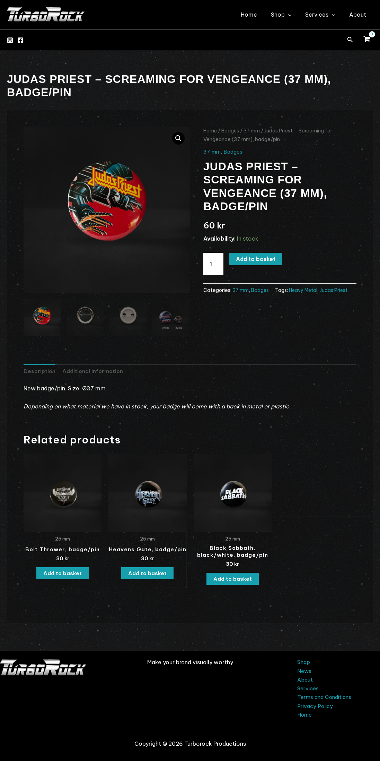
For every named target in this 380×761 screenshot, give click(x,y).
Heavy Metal (304, 290)
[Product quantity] (213, 264)
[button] (350, 39)
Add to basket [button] (62, 574)
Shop (288, 14)
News (301, 668)
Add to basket (255, 259)
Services (324, 14)
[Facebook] (20, 40)
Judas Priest (336, 290)
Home (258, 14)
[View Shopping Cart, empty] (366, 40)
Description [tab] (40, 371)
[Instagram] (10, 40)
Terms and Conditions (323, 696)
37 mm (253, 130)
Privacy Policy (313, 705)
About (359, 14)
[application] (295, 14)
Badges (231, 130)
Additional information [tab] (94, 371)
